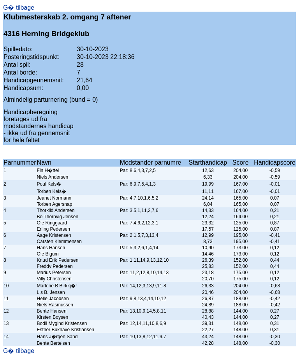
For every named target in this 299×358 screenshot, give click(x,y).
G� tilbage (18, 7)
